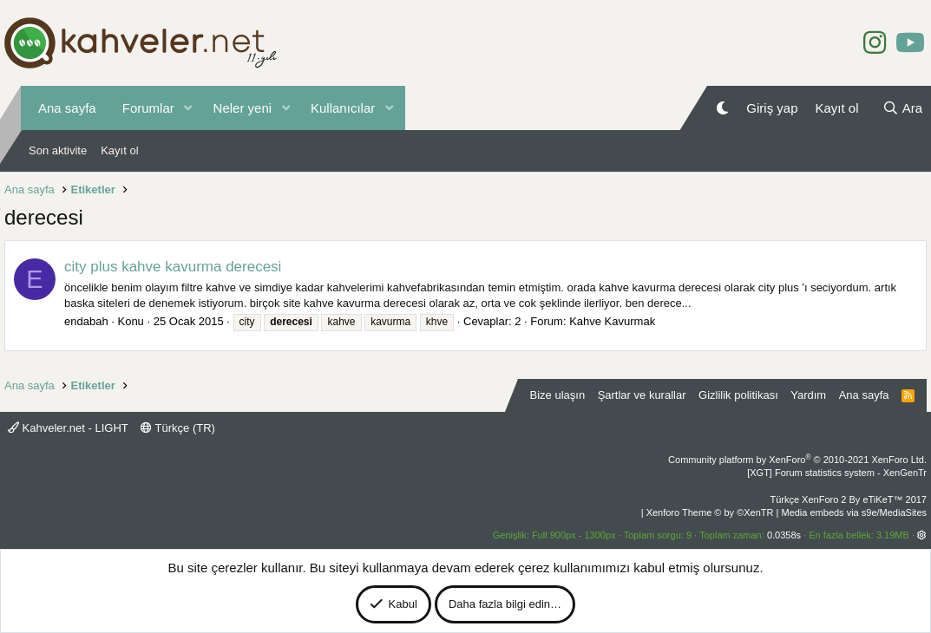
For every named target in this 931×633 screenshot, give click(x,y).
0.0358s (784, 535)
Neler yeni (242, 108)
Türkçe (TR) (178, 427)
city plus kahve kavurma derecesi (172, 266)
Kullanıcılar (343, 108)
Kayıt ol (119, 150)
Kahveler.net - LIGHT (68, 427)
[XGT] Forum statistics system (837, 472)
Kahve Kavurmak (612, 321)
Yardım (808, 394)
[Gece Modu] (722, 108)
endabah (86, 321)
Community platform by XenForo (797, 459)
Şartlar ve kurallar (642, 394)
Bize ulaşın (558, 394)
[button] (188, 108)
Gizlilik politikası (738, 394)
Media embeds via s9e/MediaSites (854, 512)
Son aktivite (58, 150)
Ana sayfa (67, 108)
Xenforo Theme (710, 512)
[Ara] (902, 108)
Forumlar (148, 108)
